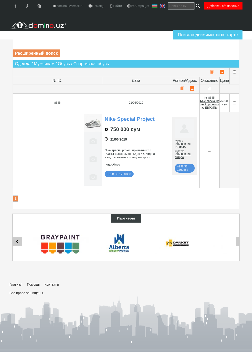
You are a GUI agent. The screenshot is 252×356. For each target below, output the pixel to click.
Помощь (33, 285)
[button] (48, 182)
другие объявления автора (183, 154)
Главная (16, 285)
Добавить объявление (223, 6)
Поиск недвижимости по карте (208, 34)
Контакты (51, 285)
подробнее (112, 164)
